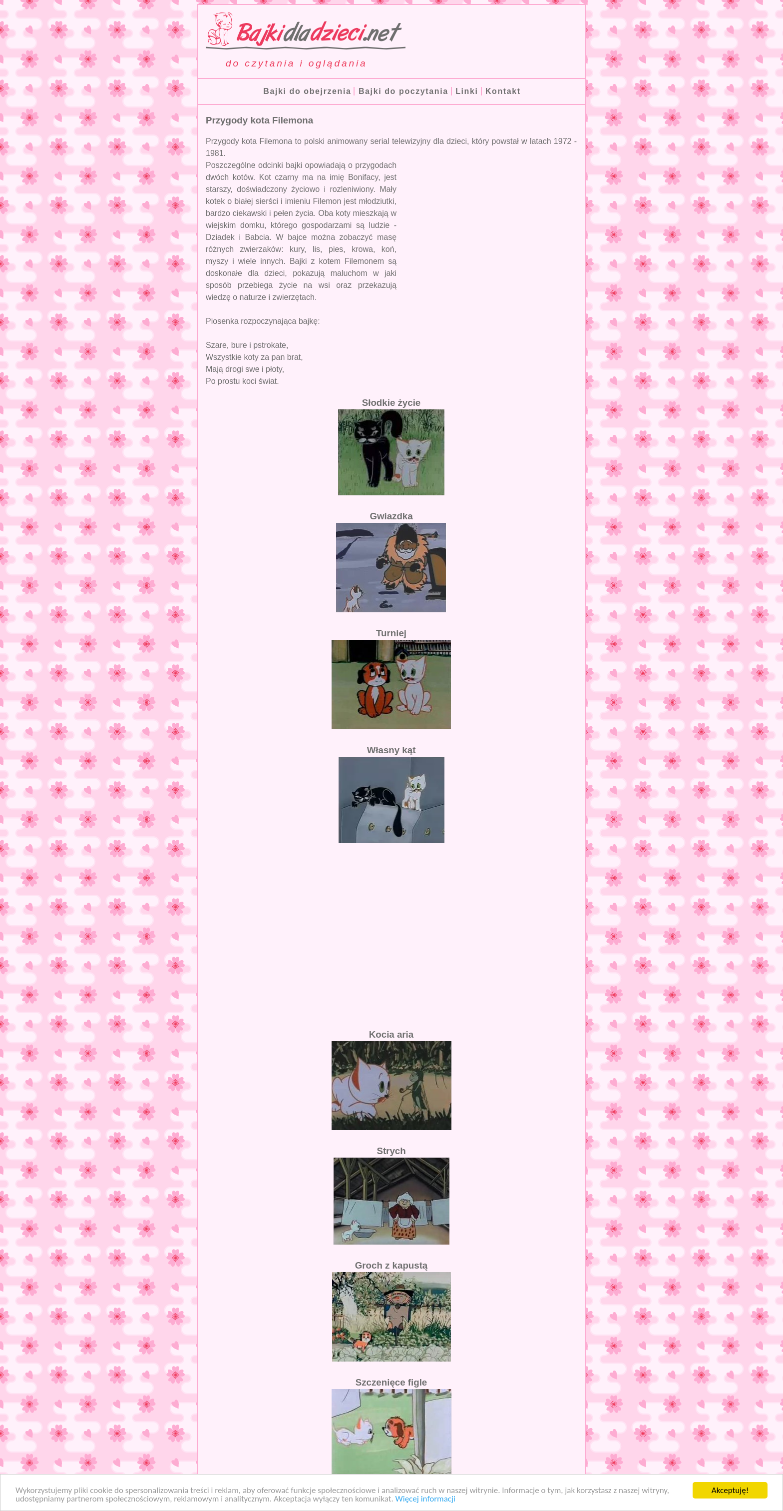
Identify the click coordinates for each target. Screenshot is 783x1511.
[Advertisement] (493, 227)
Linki (466, 91)
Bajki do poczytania (403, 91)
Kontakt (503, 91)
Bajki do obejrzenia (307, 91)
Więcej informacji (425, 1499)
